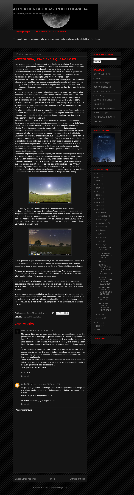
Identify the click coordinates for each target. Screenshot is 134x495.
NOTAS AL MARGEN (32, 317)
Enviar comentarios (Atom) (56, 488)
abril (100, 241)
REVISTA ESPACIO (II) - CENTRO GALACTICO (105, 280)
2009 (98, 330)
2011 (98, 322)
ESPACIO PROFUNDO (102, 100)
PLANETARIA (99, 113)
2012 (98, 209)
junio (100, 234)
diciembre (102, 212)
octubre (101, 220)
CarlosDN (25, 384)
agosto (101, 227)
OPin (23, 330)
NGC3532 (102, 261)
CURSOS (97, 96)
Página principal (23, 32)
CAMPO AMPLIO (100, 74)
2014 (98, 202)
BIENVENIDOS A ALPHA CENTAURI (50, 32)
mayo (100, 237)
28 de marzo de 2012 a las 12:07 (39, 330)
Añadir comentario (24, 410)
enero (101, 318)
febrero (101, 314)
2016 (98, 195)
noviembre (102, 216)
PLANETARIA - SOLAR (102, 117)
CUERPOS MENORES (102, 91)
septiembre (103, 223)
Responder (25, 376)
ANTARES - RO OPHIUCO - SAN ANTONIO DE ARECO (105, 290)
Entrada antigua (77, 479)
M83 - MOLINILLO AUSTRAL (105, 299)
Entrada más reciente (25, 479)
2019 (98, 184)
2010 (98, 326)
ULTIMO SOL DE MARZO (105, 249)
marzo (101, 245)
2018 (98, 188)
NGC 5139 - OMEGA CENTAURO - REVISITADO (104, 306)
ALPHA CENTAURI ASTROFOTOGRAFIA (50, 9)
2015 (98, 199)
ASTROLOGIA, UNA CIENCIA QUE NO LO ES (105, 255)
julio (100, 230)
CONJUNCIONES (100, 87)
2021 (98, 177)
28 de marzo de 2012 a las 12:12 (47, 384)
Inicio (52, 479)
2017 (98, 191)
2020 (98, 181)
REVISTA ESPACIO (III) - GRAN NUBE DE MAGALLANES (105, 269)
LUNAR (96, 104)
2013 (98, 206)
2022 (98, 174)
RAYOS (96, 121)
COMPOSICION (100, 83)
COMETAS (97, 78)
